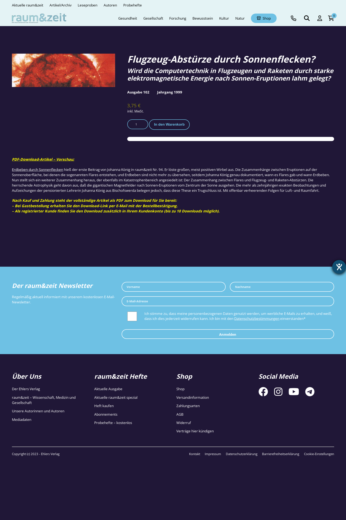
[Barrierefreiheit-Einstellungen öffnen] (339, 267)
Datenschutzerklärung (241, 454)
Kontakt (194, 454)
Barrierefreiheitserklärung (280, 454)
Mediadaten (21, 419)
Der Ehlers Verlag (26, 388)
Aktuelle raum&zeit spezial (115, 397)
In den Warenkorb (169, 124)
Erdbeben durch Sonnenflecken (37, 169)
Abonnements (105, 414)
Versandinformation (192, 397)
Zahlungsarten (188, 405)
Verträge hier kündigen (195, 430)
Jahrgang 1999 (169, 92)
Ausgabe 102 (138, 92)
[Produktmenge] (137, 124)
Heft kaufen (104, 405)
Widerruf (183, 422)
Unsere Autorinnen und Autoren (38, 410)
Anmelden (227, 334)
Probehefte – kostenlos (113, 422)
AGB (179, 414)
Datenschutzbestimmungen (256, 318)
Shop (180, 388)
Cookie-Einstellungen (319, 454)
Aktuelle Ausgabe (108, 388)
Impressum (213, 454)
